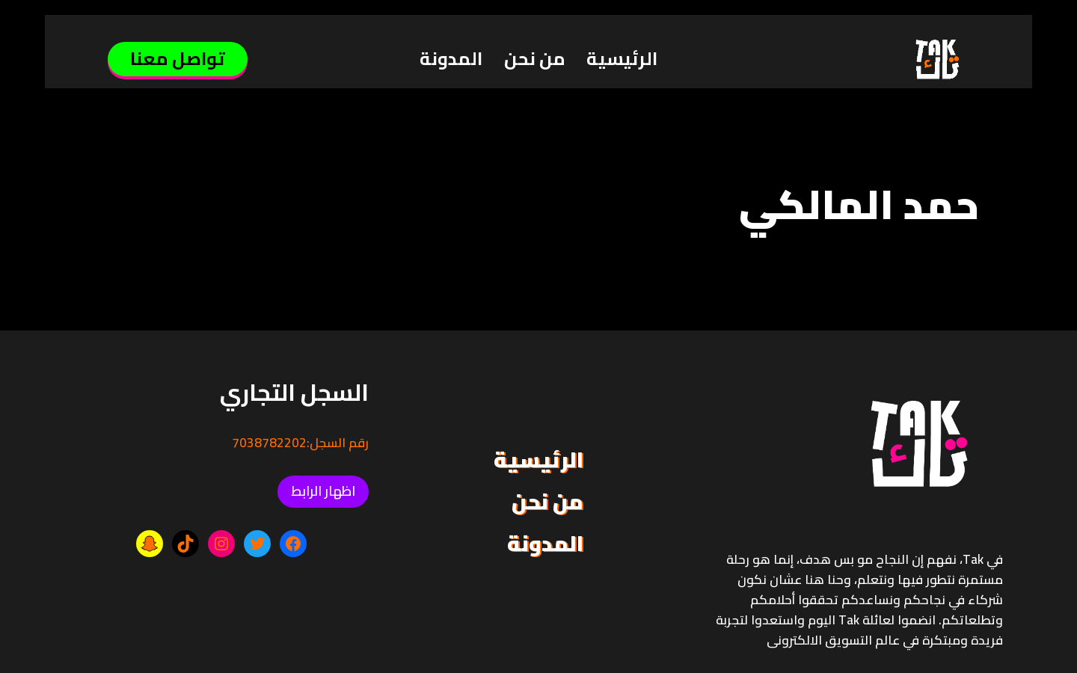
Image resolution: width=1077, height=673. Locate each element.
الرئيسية (621, 59)
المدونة (451, 59)
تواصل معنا (177, 59)
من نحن (534, 59)
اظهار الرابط (323, 491)
